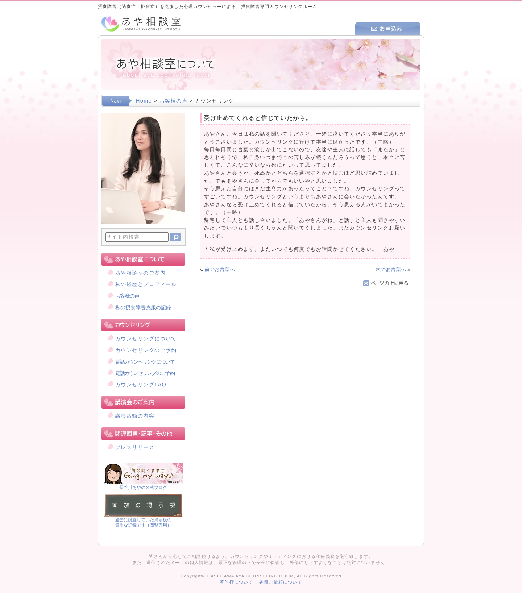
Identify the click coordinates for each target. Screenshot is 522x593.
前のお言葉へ (219, 269)
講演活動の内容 (134, 416)
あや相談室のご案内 (140, 273)
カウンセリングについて (146, 338)
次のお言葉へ (391, 269)
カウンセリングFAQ (140, 384)
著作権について (236, 582)
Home (144, 101)
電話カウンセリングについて (144, 362)
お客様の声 (173, 101)
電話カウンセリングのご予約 (144, 373)
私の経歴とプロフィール (146, 284)
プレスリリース (134, 447)
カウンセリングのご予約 (146, 350)
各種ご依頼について (280, 582)
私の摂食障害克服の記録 (143, 307)
